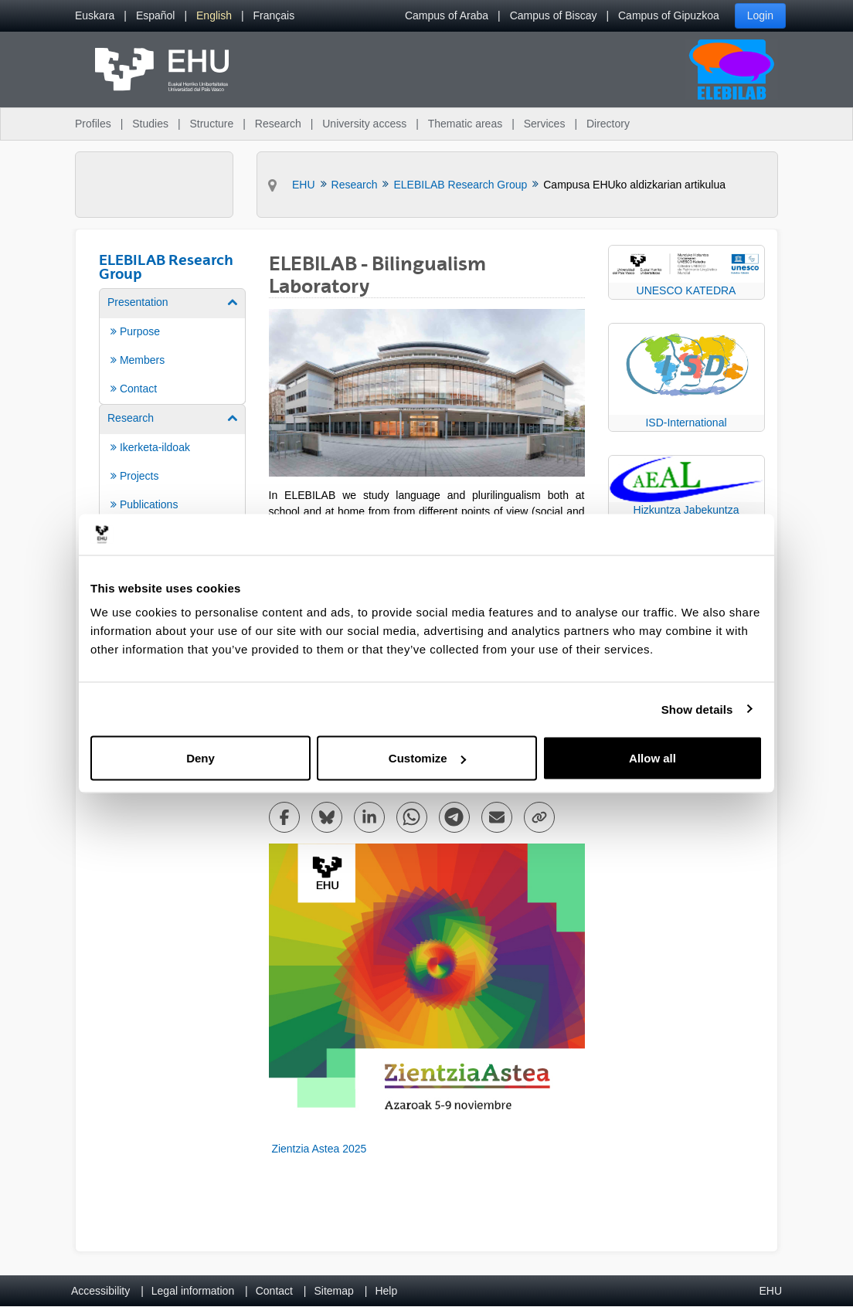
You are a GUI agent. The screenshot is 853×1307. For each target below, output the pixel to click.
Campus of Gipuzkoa (668, 15)
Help (386, 1291)
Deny (200, 758)
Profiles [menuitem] (93, 123)
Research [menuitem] (278, 123)
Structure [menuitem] (211, 123)
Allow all (652, 758)
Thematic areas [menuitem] (465, 123)
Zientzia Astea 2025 (318, 1148)
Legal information (192, 1291)
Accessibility (100, 1291)
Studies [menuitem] (150, 123)
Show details (697, 708)
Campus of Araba (446, 15)
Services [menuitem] (545, 123)
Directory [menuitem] (608, 123)
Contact (274, 1291)
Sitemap (334, 1291)
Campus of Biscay (553, 15)
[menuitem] (94, 16)
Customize (427, 758)
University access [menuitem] (364, 123)
